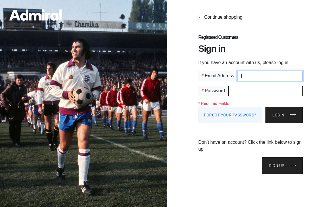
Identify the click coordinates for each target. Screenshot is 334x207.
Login (278, 114)
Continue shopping (220, 17)
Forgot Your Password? (230, 114)
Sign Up (276, 165)
